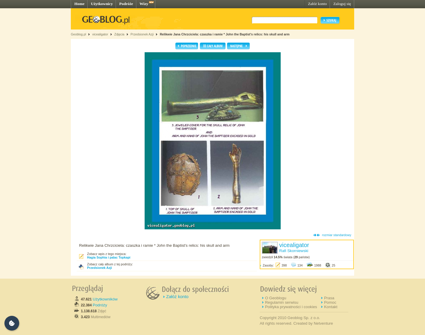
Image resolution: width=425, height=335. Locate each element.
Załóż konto (317, 3)
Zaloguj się (342, 3)
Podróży (100, 305)
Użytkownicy (102, 3)
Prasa (329, 298)
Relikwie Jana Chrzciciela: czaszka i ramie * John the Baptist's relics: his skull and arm (225, 34)
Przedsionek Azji (141, 34)
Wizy (144, 3)
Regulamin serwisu (281, 302)
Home (79, 3)
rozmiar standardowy (336, 235)
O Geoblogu (275, 298)
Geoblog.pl (78, 34)
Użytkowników (105, 299)
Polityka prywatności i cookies (291, 307)
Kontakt (330, 307)
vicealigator (100, 34)
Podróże (126, 3)
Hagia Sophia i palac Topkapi (108, 257)
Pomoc (330, 302)
